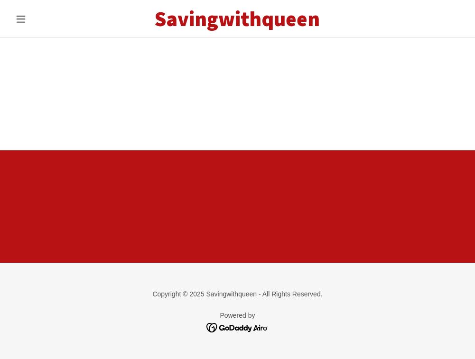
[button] (45, 18)
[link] (237, 23)
